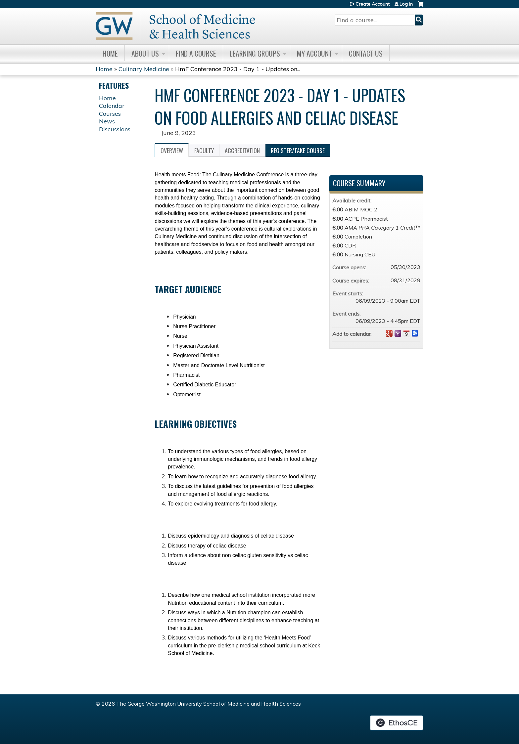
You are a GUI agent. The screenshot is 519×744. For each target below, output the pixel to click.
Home (110, 53)
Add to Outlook (415, 333)
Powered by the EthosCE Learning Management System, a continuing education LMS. (396, 723)
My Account (314, 53)
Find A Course (196, 53)
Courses (110, 113)
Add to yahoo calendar (398, 333)
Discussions (114, 129)
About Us (145, 53)
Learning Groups (255, 53)
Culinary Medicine (143, 69)
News (107, 121)
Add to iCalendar (406, 333)
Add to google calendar (389, 333)
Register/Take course (298, 150)
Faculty (204, 150)
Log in (406, 4)
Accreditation (242, 150)
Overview (172, 150)
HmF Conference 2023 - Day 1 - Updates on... (237, 69)
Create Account (372, 4)
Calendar (111, 105)
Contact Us (366, 53)
